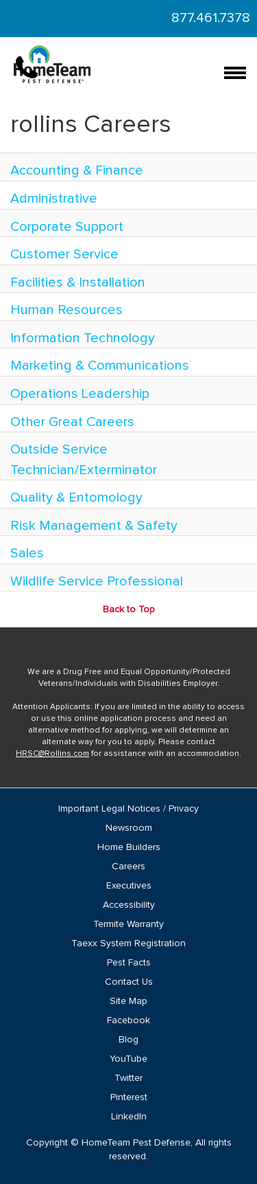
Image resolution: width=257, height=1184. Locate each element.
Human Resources (66, 310)
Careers (128, 866)
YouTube (128, 1059)
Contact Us (129, 982)
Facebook (128, 1020)
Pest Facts (129, 963)
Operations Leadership (79, 394)
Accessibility (129, 905)
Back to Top (129, 609)
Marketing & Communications (99, 365)
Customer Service (64, 254)
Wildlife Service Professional (96, 581)
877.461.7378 (210, 18)
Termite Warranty (128, 924)
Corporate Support (66, 227)
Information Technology (82, 338)
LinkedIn (129, 1116)
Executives (128, 886)
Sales (27, 553)
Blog (128, 1040)
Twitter (128, 1078)
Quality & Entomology (76, 497)
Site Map (128, 1001)
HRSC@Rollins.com (52, 754)
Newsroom (129, 828)
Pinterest (128, 1097)
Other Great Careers (72, 422)
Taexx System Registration (128, 943)
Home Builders (128, 847)
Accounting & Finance (76, 170)
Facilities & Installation (77, 282)
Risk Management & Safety (94, 526)
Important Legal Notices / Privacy (128, 809)
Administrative (53, 198)
